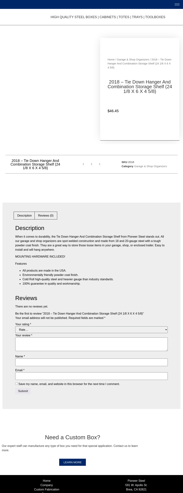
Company (46, 461)
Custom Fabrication (46, 466)
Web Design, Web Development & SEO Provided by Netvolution (137, 489)
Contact (47, 470)
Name (20, 333)
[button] (83, 141)
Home (111, 47)
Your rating (23, 301)
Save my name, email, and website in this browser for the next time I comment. (69, 360)
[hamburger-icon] (177, 4)
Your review (23, 312)
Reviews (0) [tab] (45, 192)
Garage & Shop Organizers (133, 47)
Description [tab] (24, 192)
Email (20, 346)
